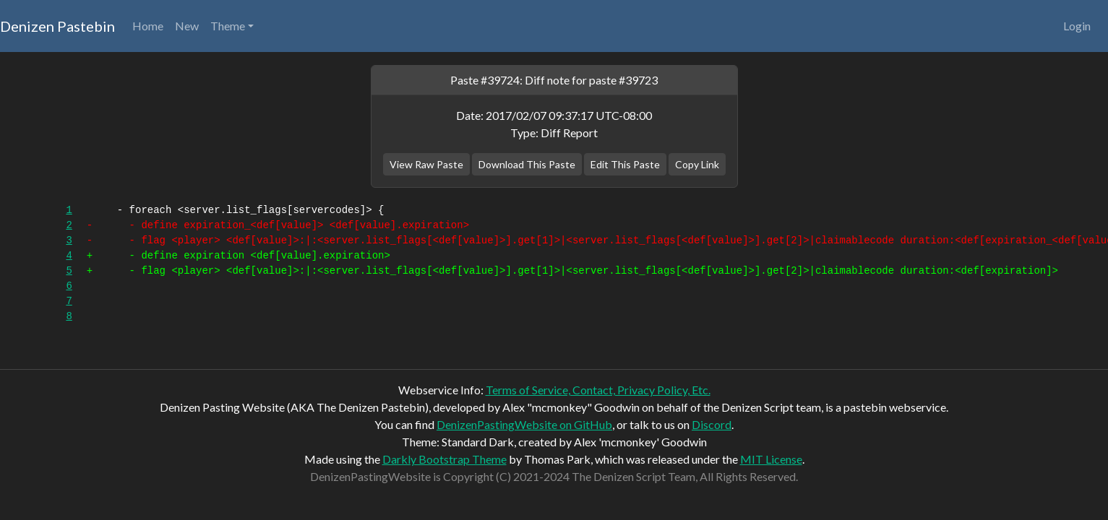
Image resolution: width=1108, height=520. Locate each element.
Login (1077, 25)
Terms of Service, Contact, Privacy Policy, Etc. (598, 389)
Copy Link (697, 164)
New (187, 25)
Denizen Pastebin (57, 26)
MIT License (771, 459)
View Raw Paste (426, 164)
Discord (711, 424)
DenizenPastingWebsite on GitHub (524, 424)
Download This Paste (526, 164)
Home (147, 25)
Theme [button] (227, 25)
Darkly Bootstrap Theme (444, 459)
